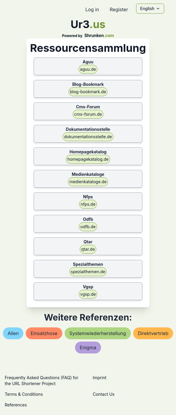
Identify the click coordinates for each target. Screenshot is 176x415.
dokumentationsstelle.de (88, 136)
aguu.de (88, 69)
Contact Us (104, 394)
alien (13, 333)
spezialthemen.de (88, 271)
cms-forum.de (88, 114)
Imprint (99, 377)
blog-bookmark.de (88, 91)
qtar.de (88, 249)
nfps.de (88, 204)
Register (119, 9)
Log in (92, 9)
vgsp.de (88, 294)
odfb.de (88, 226)
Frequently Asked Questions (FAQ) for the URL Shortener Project (41, 380)
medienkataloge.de (88, 181)
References (16, 404)
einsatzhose (43, 333)
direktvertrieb (153, 333)
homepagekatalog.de (88, 159)
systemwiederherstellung (97, 333)
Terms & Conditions (24, 394)
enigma (88, 347)
